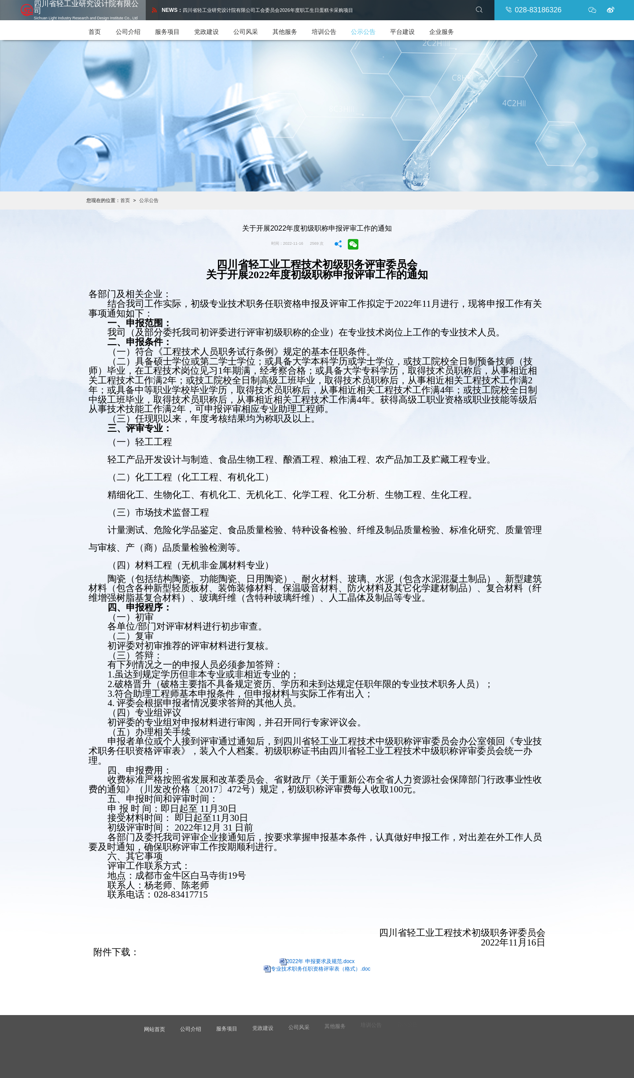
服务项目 (181, 28)
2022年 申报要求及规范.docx (321, 959)
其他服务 (298, 28)
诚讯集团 (331, 1062)
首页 (109, 28)
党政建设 (220, 28)
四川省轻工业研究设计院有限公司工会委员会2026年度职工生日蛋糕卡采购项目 (269, 8)
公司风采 (259, 28)
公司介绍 (141, 28)
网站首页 (155, 1022)
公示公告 (377, 28)
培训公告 (337, 28)
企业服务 (455, 28)
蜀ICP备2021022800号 (403, 1054)
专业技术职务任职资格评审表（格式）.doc (321, 967)
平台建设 (416, 28)
